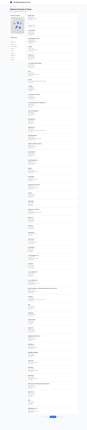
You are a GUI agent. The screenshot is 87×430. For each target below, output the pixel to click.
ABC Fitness (31, 375)
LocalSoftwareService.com (21, 2)
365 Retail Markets (32, 135)
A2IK (29, 304)
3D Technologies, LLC (33, 160)
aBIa (29, 400)
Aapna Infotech (31, 319)
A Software (30, 263)
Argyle (13, 59)
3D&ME (30, 168)
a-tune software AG (32, 272)
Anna (12, 57)
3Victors (30, 193)
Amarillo (13, 53)
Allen (12, 48)
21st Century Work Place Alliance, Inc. (37, 102)
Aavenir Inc (30, 360)
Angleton (13, 55)
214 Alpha (30, 86)
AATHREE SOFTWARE (33, 352)
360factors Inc (31, 127)
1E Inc (29, 71)
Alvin (12, 50)
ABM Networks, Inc (32, 408)
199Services (31, 55)
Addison (13, 44)
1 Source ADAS (31, 30)
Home (11, 6)
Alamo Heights (14, 46)
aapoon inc (30, 327)
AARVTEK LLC (31, 344)
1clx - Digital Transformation (35, 63)
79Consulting (31, 247)
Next (58, 416)
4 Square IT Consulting (33, 209)
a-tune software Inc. (33, 280)
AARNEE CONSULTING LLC (34, 336)
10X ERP (30, 46)
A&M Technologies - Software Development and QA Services (42, 288)
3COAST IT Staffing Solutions (35, 143)
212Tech (30, 79)
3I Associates (31, 176)
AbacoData (30, 367)
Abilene (13, 42)
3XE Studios (31, 201)
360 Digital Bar (31, 119)
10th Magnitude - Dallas (34, 38)
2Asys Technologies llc (33, 111)
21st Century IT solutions (34, 94)
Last (62, 416)
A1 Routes (30, 296)
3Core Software (31, 152)
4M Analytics (31, 232)
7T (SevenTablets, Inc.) (33, 255)
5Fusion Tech (31, 239)
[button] (20, 23)
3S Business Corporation (34, 184)
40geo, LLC (30, 217)
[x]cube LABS (31, 15)
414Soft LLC (31, 225)
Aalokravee (30, 313)
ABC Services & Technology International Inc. (39, 383)
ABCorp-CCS (31, 392)
